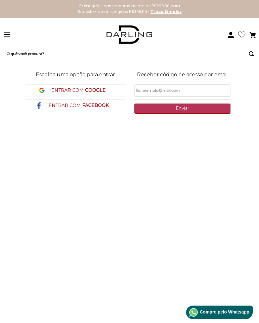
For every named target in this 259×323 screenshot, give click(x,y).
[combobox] (129, 54)
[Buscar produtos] (251, 54)
